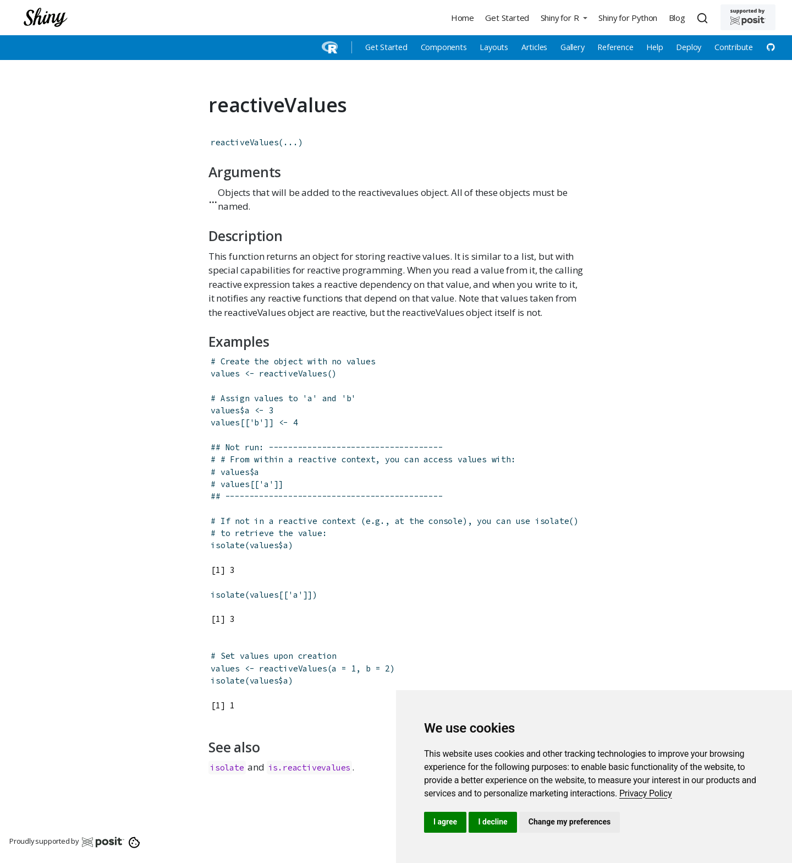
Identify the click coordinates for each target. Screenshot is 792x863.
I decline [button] (492, 821)
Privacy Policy (645, 793)
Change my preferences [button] (569, 821)
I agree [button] (445, 821)
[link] (645, 793)
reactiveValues (244, 142)
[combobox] (704, 17)
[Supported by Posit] (748, 17)
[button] (564, 17)
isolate (228, 545)
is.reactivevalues (309, 767)
